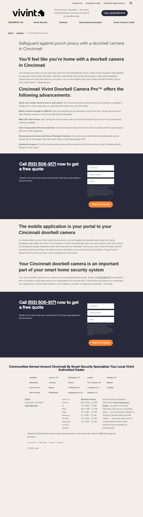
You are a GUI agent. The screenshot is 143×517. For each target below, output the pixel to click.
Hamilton (33, 440)
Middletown (53, 455)
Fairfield (110, 450)
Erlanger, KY (112, 440)
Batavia (110, 445)
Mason (51, 450)
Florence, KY (35, 450)
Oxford (71, 445)
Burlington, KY (74, 440)
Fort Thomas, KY (94, 445)
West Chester (35, 455)
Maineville (34, 445)
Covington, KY (93, 450)
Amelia (90, 440)
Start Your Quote (100, 266)
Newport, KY (92, 455)
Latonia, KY (53, 440)
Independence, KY (75, 455)
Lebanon (52, 445)
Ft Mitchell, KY (74, 450)
